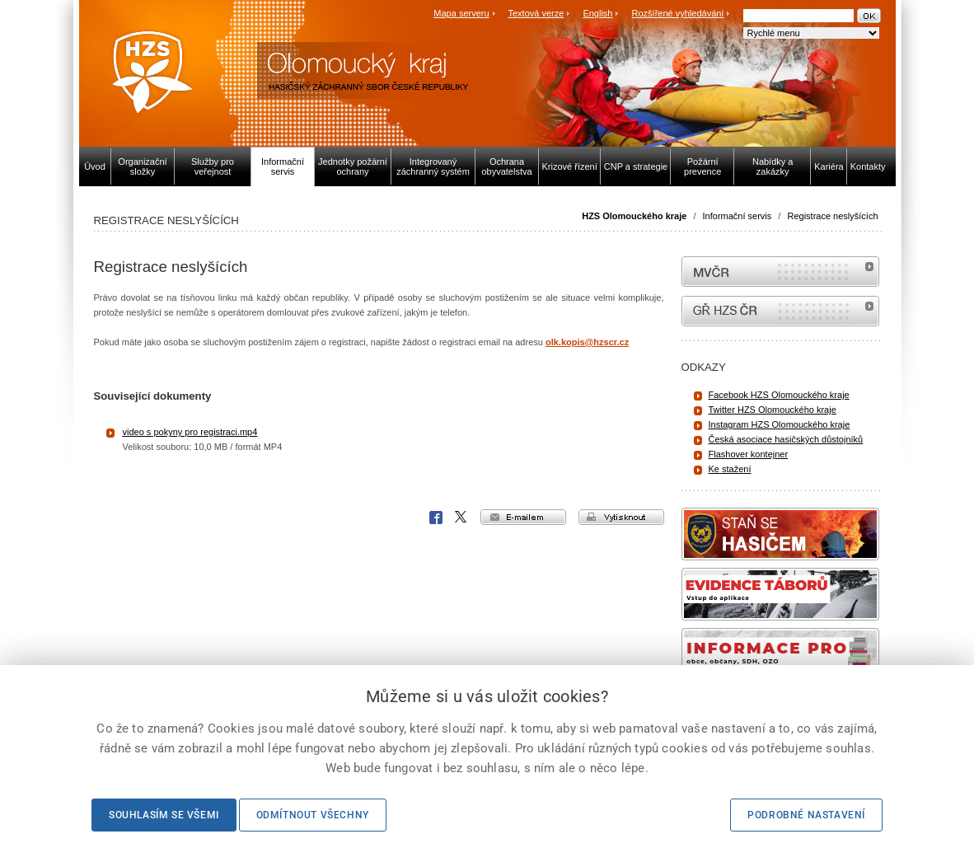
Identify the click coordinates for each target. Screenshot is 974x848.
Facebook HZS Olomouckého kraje (779, 395)
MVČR (780, 271)
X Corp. (461, 517)
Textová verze (536, 13)
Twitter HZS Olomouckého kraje (772, 410)
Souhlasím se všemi (164, 815)
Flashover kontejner (749, 454)
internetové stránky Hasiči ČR (780, 311)
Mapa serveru (461, 13)
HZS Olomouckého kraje (634, 216)
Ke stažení (730, 469)
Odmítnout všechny (312, 815)
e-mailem (523, 517)
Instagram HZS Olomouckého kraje (779, 424)
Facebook (436, 517)
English (597, 13)
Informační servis (737, 216)
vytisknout (621, 517)
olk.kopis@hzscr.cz (587, 342)
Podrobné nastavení (806, 815)
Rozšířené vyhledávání (678, 13)
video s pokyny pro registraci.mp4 (190, 432)
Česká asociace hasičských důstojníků (786, 439)
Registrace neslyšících (832, 216)
